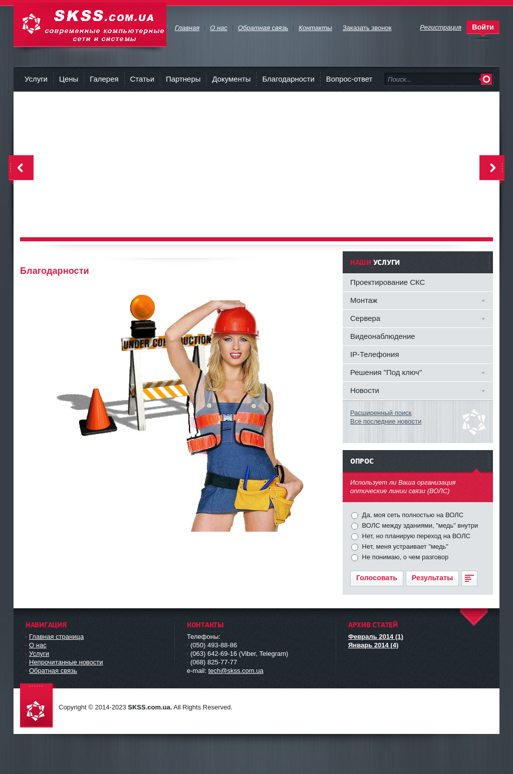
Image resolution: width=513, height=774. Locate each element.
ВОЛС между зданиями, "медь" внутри (419, 525)
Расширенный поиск (380, 413)
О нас (38, 645)
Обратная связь (53, 670)
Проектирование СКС (387, 282)
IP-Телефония (374, 354)
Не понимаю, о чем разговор (404, 557)
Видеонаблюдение (382, 336)
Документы (231, 79)
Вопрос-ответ (349, 79)
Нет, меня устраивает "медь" (404, 546)
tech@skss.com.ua (236, 670)
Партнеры (183, 79)
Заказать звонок (367, 28)
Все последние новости (385, 421)
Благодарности (288, 79)
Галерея (104, 79)
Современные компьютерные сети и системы (90, 25)
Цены (68, 79)
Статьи (142, 79)
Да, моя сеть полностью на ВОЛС (411, 515)
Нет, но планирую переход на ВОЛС (415, 536)
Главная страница (56, 636)
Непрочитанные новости (66, 662)
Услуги (36, 79)
